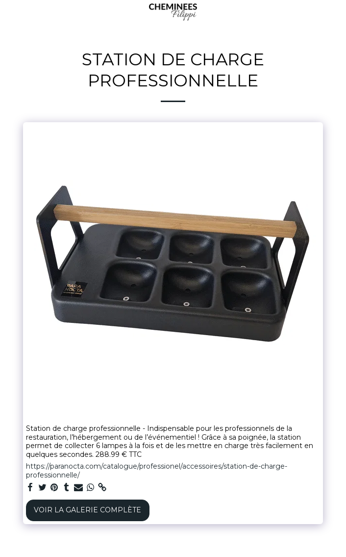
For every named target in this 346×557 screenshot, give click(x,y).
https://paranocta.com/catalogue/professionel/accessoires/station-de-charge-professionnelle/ (156, 470)
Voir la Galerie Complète (87, 509)
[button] (10, 11)
